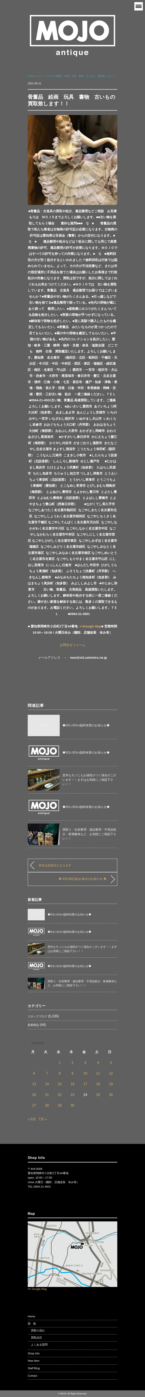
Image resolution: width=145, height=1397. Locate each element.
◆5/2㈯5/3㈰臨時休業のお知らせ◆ (86, 725)
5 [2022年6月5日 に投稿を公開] (111, 1062)
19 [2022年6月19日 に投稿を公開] (111, 1084)
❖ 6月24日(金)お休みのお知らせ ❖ (82, 879)
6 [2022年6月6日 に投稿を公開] (34, 1073)
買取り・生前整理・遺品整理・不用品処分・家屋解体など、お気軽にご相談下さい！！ (89, 834)
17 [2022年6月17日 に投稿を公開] (85, 1084)
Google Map (39, 1289)
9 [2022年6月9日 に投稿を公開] (73, 1073)
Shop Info (34, 1353)
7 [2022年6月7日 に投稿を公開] (47, 1073)
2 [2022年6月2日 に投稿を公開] (73, 1062)
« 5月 (32, 1119)
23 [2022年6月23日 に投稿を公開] (72, 1095)
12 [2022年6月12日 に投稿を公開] (111, 1073)
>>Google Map (91, 626)
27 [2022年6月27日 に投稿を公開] (34, 1105)
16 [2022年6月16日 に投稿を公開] (72, 1084)
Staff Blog (34, 1368)
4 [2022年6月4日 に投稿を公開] (98, 1062)
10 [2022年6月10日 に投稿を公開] (85, 1073)
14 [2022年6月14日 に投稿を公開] (47, 1084)
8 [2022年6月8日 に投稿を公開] (60, 1073)
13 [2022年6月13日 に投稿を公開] (34, 1084)
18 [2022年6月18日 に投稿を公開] (98, 1084)
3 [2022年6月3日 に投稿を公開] (85, 1062)
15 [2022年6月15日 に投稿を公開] (60, 1084)
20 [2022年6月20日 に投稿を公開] (34, 1095)
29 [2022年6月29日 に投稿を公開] (60, 1105)
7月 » (43, 1119)
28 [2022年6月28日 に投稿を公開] (47, 1105)
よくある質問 (39, 1344)
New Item (33, 1360)
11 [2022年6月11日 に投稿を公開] (98, 1073)
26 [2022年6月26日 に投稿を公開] (111, 1095)
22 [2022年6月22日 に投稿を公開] (60, 1095)
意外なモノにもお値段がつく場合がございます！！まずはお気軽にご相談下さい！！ (89, 779)
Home (31, 1316)
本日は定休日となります (55, 865)
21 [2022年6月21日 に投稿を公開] (47, 1095)
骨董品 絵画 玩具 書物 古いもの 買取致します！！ (85, 76)
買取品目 (36, 1337)
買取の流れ (38, 1330)
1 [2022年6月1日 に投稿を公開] (60, 1062)
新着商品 (33, 1025)
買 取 (32, 1323)
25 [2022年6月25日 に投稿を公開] (98, 1095)
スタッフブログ (37, 1016)
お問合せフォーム (72, 645)
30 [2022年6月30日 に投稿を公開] (72, 1105)
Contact (32, 1375)
